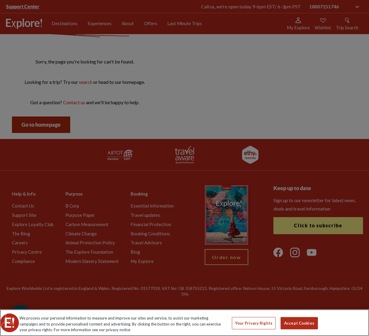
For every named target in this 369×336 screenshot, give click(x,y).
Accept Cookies (299, 322)
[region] (184, 322)
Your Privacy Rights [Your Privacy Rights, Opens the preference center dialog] (253, 322)
